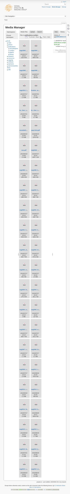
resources (11, 58)
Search (65, 4)
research (11, 56)
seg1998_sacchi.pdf (25, 170)
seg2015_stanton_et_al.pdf (40, 469)
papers (12, 52)
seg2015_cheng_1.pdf (26, 429)
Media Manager (56, 7)
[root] (8, 41)
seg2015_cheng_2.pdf (38, 429)
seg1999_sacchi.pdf (25, 190)
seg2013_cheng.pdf (37, 369)
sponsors (11, 64)
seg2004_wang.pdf (25, 309)
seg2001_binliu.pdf (37, 210)
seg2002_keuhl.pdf (37, 230)
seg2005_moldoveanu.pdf (39, 309)
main (9, 43)
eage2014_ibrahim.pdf (26, 90)
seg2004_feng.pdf (25, 289)
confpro (12, 50)
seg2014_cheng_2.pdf (38, 389)
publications (11, 46)
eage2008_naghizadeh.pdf (27, 70)
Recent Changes (46, 7)
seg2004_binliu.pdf (37, 270)
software (10, 62)
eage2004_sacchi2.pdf (38, 50)
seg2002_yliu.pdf (24, 250)
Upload (32, 32)
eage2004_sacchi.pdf (26, 50)
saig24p (10, 60)
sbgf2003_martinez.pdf (38, 150)
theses (12, 54)
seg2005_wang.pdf (37, 329)
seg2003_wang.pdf (25, 270)
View (56, 32)
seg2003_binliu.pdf (37, 250)
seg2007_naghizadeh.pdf (27, 349)
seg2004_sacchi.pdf (37, 289)
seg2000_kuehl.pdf (37, 190)
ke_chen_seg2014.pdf (38, 110)
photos (10, 45)
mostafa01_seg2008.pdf (27, 130)
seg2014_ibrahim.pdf (26, 409)
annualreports (14, 48)
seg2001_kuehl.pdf (25, 230)
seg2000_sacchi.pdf (25, 210)
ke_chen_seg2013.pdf (26, 110)
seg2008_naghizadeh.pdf (27, 369)
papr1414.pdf (35, 130)
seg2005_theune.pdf (26, 329)
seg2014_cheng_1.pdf (26, 389)
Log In (64, 1)
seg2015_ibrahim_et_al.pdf (28, 449)
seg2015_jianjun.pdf (37, 449)
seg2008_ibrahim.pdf (38, 349)
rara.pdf (23, 150)
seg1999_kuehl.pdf (37, 170)
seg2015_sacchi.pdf (25, 469)
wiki (9, 69)
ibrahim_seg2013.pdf (38, 90)
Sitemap (64, 7)
